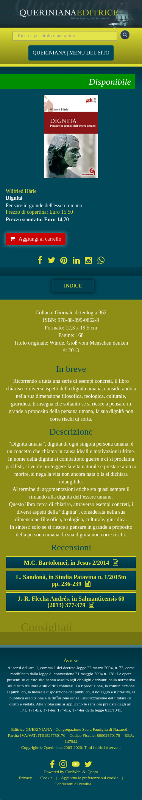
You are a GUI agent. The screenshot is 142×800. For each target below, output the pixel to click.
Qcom (92, 771)
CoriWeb (72, 771)
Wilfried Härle (21, 191)
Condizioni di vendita (73, 783)
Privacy (25, 777)
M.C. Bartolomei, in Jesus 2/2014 (71, 562)
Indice (73, 286)
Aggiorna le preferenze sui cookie (90, 777)
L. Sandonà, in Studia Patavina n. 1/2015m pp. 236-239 (71, 580)
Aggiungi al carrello (35, 239)
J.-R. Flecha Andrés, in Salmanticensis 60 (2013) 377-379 (71, 602)
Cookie (47, 777)
